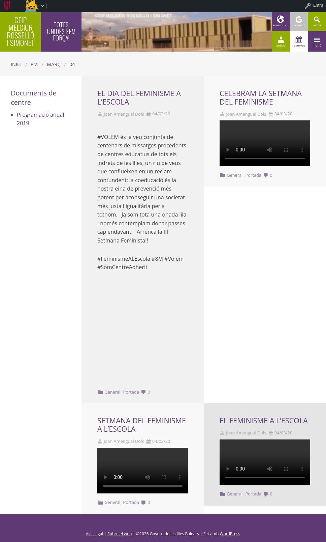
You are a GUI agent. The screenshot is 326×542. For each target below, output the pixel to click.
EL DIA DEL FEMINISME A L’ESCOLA (139, 97)
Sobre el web (119, 534)
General (112, 392)
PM (34, 64)
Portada (131, 392)
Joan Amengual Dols (124, 114)
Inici (16, 64)
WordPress (230, 534)
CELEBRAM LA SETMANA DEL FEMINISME (261, 97)
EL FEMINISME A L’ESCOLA (264, 420)
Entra (318, 5)
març (53, 64)
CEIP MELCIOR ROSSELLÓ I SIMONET (20, 31)
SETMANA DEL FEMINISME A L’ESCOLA (141, 425)
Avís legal (94, 534)
